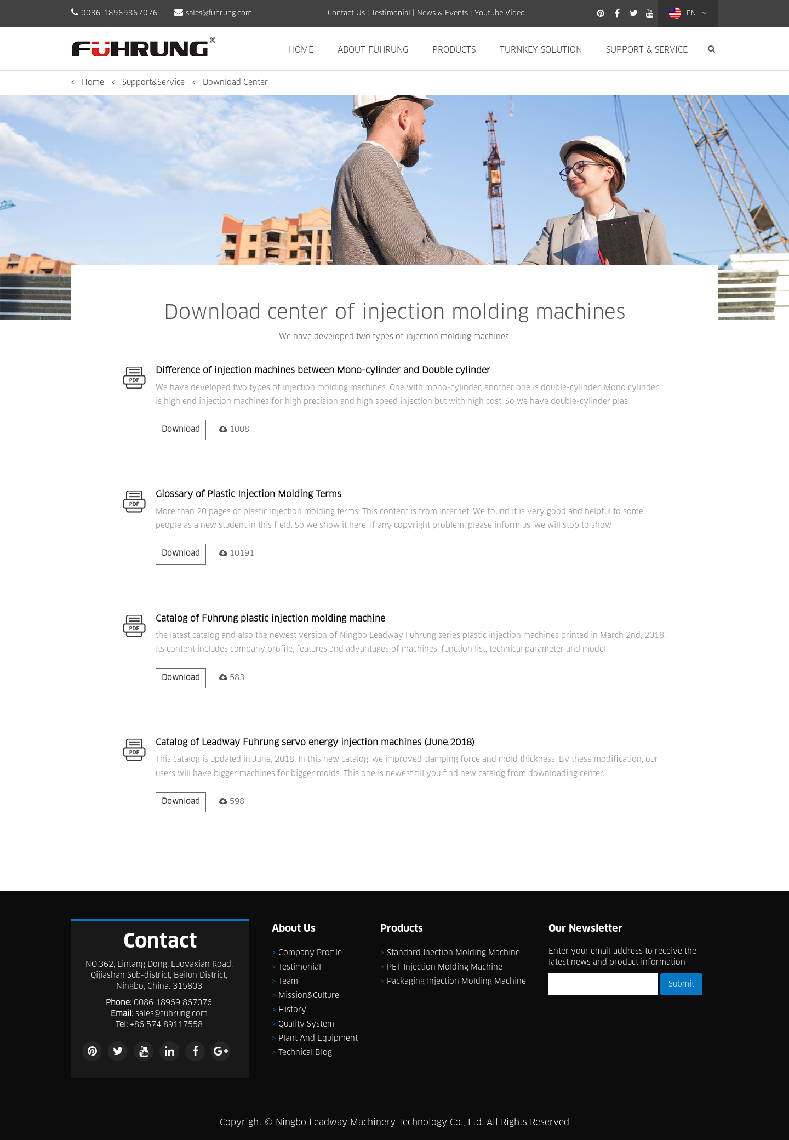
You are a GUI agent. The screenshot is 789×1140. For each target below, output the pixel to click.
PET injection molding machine (444, 967)
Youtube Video (499, 13)
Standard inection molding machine (453, 953)
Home (301, 50)
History (292, 1010)
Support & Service (647, 50)
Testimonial (390, 13)
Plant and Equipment (318, 1038)
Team (288, 981)
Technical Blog (305, 1053)
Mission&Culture (308, 996)
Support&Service (153, 83)
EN (688, 13)
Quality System (306, 1024)
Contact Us (346, 13)
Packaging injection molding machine (456, 981)
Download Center (235, 83)
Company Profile (310, 953)
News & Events (442, 13)
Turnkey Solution (541, 50)
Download (181, 430)
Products (454, 50)
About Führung (373, 50)
